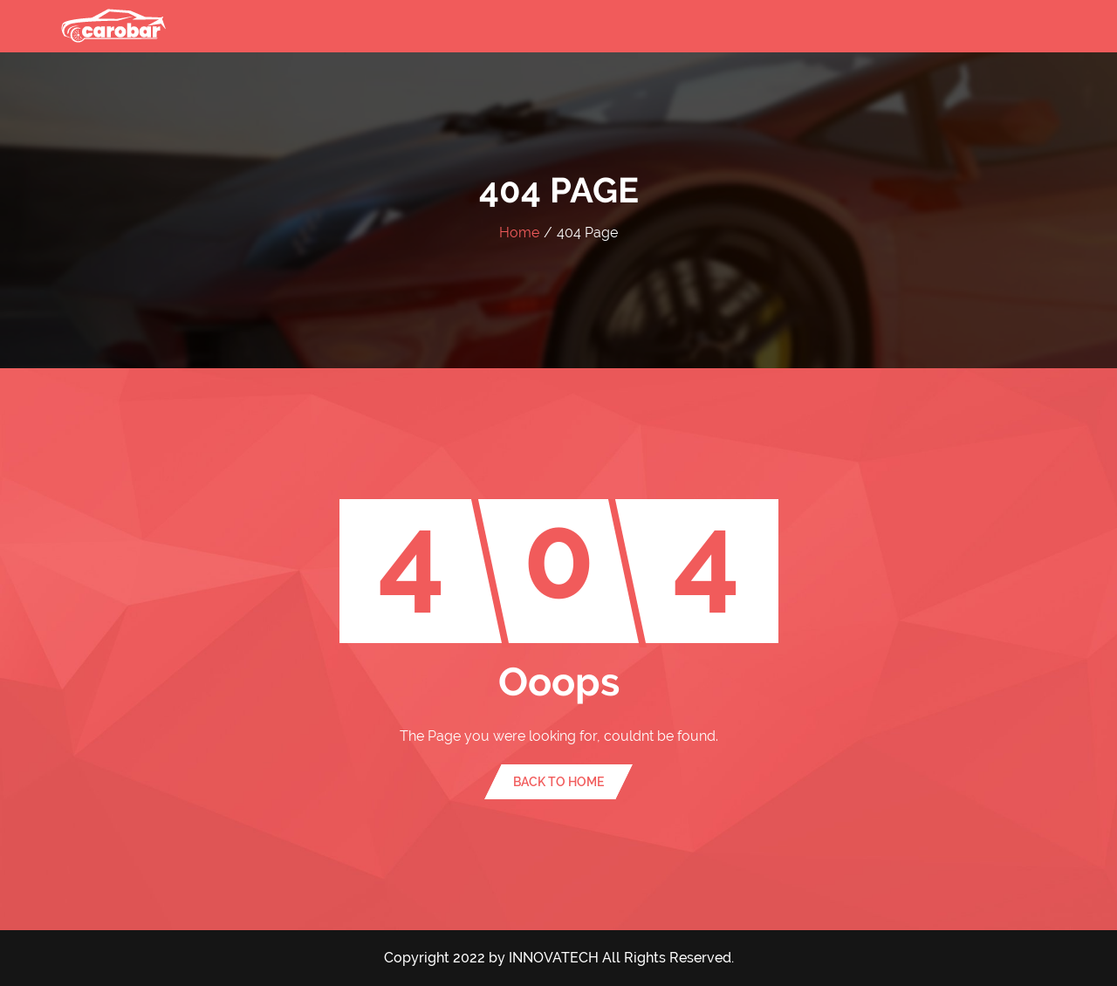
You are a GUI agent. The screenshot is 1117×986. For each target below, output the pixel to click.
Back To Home (558, 782)
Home (519, 232)
